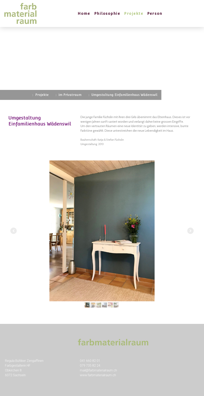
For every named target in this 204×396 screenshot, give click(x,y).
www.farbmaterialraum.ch (98, 375)
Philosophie (107, 13)
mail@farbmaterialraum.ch (98, 370)
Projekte (133, 13)
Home (84, 13)
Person (154, 13)
